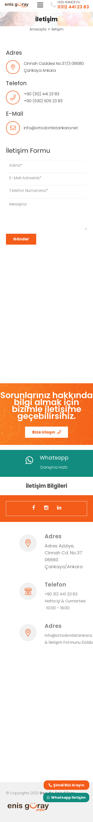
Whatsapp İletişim (66, 797)
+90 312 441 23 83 (61, 594)
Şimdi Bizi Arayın (66, 785)
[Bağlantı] (17, 4)
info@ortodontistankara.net (51, 128)
